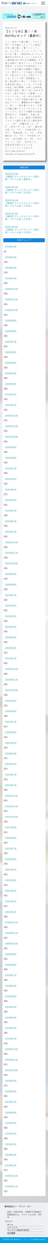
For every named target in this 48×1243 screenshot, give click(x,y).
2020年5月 (11, 996)
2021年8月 (11, 838)
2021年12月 (11, 796)
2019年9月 (11, 1081)
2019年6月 (11, 1113)
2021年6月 (11, 859)
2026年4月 (11, 247)
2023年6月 (11, 606)
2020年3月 (11, 1018)
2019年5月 (11, 1123)
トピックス (12, 1227)
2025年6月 (11, 352)
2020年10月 (11, 944)
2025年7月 (11, 342)
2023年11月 (11, 553)
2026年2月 (11, 268)
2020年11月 (11, 933)
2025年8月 (11, 331)
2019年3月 (11, 1144)
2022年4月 (11, 754)
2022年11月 (11, 680)
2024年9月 (11, 447)
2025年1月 (11, 405)
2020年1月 (11, 1039)
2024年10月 (11, 437)
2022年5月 (11, 743)
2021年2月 (11, 901)
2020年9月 (11, 954)
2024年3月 (11, 511)
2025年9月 (11, 321)
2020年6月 (11, 986)
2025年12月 (11, 289)
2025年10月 (11, 310)
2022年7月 (11, 722)
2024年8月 (11, 458)
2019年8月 (11, 1091)
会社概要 (11, 1233)
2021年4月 (11, 880)
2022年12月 (11, 669)
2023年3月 (11, 637)
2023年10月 (11, 563)
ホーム (10, 1224)
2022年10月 (11, 690)
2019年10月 (11, 1070)
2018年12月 (11, 1176)
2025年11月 (11, 299)
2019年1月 (11, 1165)
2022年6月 (11, 732)
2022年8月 (11, 711)
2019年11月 (11, 1060)
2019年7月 (11, 1102)
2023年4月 (11, 627)
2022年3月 (11, 764)
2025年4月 (11, 373)
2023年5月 (11, 616)
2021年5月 (11, 870)
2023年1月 (11, 658)
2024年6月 (11, 479)
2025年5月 (11, 363)
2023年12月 (11, 542)
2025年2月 (11, 394)
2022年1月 (11, 785)
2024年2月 (11, 521)
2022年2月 (11, 775)
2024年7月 (11, 468)
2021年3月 (11, 891)
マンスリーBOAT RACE (18, 1230)
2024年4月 (11, 500)
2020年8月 (11, 965)
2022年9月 (11, 701)
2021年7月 (11, 849)
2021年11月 (11, 806)
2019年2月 (11, 1155)
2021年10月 (11, 817)
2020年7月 (11, 975)
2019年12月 (11, 1049)
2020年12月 (11, 922)
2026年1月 (11, 278)
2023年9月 (11, 574)
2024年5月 (11, 490)
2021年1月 (11, 912)
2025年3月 (11, 384)
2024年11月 (11, 426)
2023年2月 (11, 648)
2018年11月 (11, 1186)
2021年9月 (11, 827)
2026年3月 (11, 257)
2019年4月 (11, 1134)
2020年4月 (11, 1007)
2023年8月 (11, 585)
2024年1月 (11, 532)
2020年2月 (11, 1028)
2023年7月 (11, 595)
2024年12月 (11, 416)
